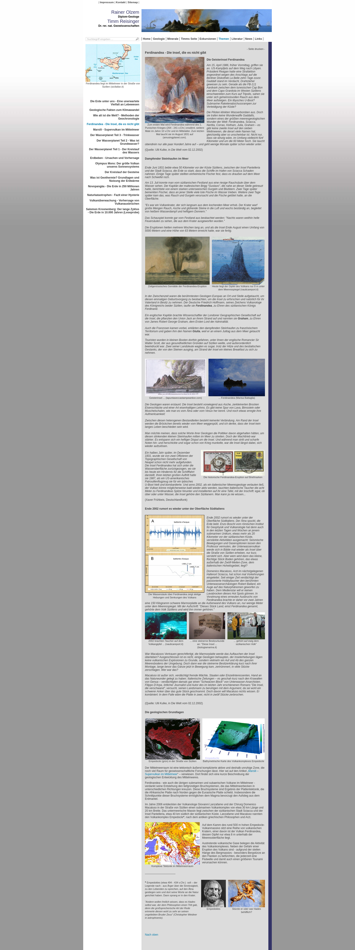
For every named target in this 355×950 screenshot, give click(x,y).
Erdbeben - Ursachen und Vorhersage (114, 158)
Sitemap (133, 2)
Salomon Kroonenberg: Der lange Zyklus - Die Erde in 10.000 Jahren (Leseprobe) (112, 211)
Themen (224, 38)
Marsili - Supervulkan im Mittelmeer (116, 129)
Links (258, 38)
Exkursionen (208, 38)
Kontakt (120, 2)
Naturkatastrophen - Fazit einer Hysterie (113, 195)
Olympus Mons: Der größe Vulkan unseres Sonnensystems (117, 165)
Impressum (107, 2)
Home (146, 38)
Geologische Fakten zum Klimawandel (114, 110)
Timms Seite (189, 38)
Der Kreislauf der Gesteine (122, 172)
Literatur (237, 38)
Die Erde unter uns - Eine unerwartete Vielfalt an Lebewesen (114, 103)
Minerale (173, 38)
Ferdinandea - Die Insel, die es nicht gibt (113, 124)
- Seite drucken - (256, 49)
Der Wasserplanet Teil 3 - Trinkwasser (114, 135)
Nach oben (151, 934)
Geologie (159, 38)
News (248, 38)
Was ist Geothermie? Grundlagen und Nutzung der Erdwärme (114, 179)
